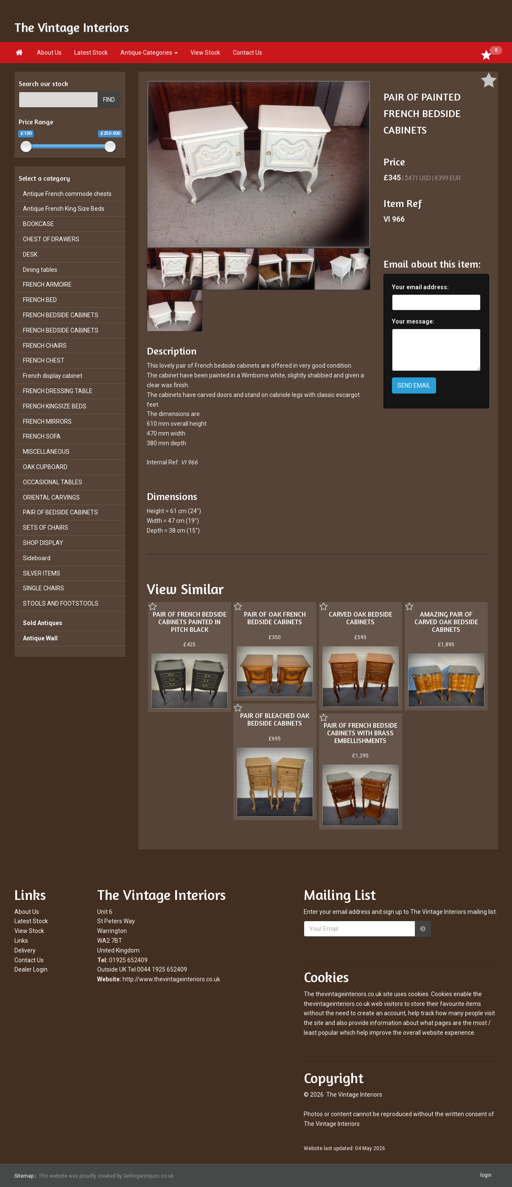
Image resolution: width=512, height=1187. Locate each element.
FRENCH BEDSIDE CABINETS (60, 315)
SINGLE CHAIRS (43, 588)
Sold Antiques (42, 623)
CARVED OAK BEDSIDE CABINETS (360, 618)
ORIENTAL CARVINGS (51, 497)
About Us (49, 52)
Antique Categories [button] (149, 52)
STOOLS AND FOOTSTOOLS (60, 603)
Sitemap (24, 1176)
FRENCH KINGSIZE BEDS (55, 406)
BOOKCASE (38, 224)
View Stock (205, 52)
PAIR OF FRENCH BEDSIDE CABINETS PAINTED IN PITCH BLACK (190, 621)
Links (21, 940)
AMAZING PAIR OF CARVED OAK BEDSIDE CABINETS (446, 621)
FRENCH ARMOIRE (47, 284)
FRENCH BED (40, 299)
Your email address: (420, 287)
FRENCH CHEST (43, 360)
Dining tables (40, 269)
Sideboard (36, 558)
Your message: (413, 321)
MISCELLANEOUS (46, 451)
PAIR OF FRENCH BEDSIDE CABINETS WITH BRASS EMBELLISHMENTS (360, 732)
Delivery (25, 950)
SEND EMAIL (414, 385)
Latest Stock (91, 52)
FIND (109, 99)
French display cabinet (52, 375)
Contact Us (247, 52)
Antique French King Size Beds (63, 208)
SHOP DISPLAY (43, 542)
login (486, 1175)
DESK (30, 254)
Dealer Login (31, 969)
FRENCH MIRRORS (47, 421)
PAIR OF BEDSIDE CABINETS (60, 512)
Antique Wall (40, 638)
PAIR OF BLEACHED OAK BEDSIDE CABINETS (274, 719)
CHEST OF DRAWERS (51, 239)
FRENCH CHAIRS (45, 345)
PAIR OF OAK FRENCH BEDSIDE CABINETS (275, 618)
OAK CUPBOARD (45, 467)
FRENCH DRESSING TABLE (57, 391)
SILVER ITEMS (41, 573)
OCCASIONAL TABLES (52, 482)
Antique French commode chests (67, 193)
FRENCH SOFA (42, 436)
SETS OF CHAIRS (45, 527)
